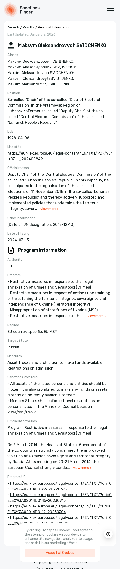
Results (28, 27)
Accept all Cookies (60, 553)
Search (13, 27)
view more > (49, 209)
